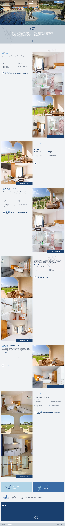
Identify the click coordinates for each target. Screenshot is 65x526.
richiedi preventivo (55, 136)
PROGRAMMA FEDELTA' (36, 510)
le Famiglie (34, 512)
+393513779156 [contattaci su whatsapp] (38, 497)
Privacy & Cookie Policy (21, 498)
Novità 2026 (35, 508)
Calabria (3, 507)
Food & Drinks (35, 516)
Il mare (34, 513)
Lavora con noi (35, 518)
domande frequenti (5, 510)
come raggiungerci (5, 508)
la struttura (35, 514)
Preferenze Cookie (29, 498)
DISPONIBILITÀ (59, 1)
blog (3, 511)
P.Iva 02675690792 (14, 498)
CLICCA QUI (14, 488)
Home (34, 507)
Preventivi (34, 517)
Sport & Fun (35, 515)
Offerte (34, 511)
